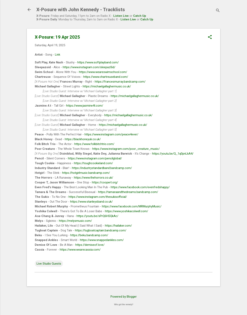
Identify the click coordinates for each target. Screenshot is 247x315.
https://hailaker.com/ (118, 225)
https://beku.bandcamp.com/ (89, 235)
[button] (209, 37)
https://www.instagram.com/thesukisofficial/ (98, 197)
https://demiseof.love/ (90, 245)
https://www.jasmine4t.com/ (84, 105)
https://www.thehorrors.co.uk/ (93, 177)
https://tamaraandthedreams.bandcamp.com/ (128, 192)
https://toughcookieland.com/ (93, 163)
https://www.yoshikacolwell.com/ (126, 211)
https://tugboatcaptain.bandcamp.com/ (100, 230)
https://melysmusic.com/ (75, 221)
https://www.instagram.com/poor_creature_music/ (126, 149)
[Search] (217, 11)
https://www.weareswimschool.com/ (103, 72)
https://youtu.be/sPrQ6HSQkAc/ (97, 216)
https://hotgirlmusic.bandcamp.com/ (86, 173)
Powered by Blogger (124, 296)
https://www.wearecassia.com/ (80, 249)
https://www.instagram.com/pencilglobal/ (95, 158)
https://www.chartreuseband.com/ (105, 77)
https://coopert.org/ (105, 182)
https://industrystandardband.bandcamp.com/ (102, 168)
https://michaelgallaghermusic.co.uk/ (107, 86)
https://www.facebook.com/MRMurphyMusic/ (131, 206)
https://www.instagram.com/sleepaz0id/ (89, 67)
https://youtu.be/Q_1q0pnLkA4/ (172, 153)
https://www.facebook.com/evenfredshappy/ (140, 187)
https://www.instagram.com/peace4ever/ (111, 134)
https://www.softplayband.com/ (98, 62)
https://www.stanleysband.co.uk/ (91, 201)
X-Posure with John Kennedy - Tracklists (80, 9)
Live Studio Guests (49, 263)
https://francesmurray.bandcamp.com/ (120, 81)
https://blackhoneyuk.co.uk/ (83, 139)
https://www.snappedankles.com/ (102, 240)
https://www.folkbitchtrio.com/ (94, 144)
